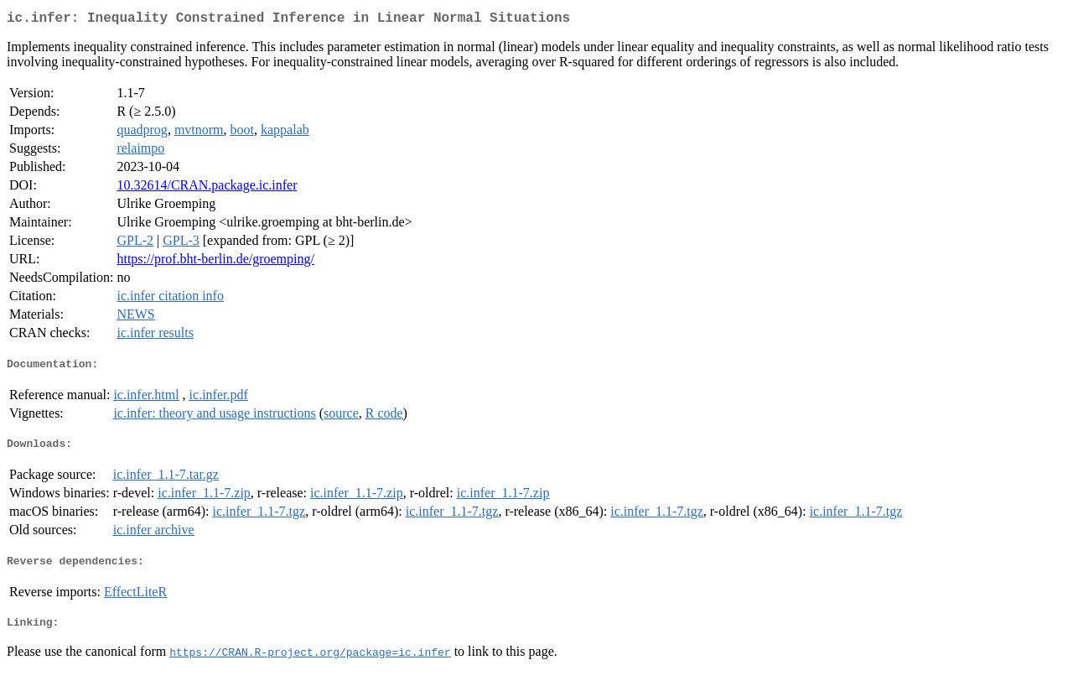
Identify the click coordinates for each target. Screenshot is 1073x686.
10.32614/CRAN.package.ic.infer (207, 188)
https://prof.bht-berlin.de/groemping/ (215, 262)
